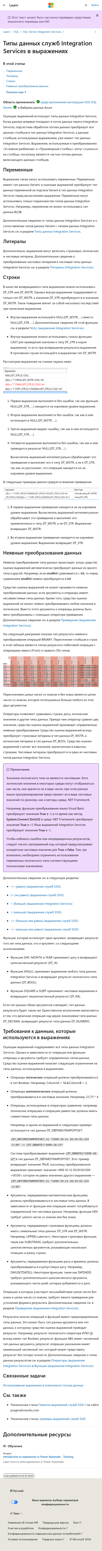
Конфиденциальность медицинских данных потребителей (44, 1533)
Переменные (14, 71)
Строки (10, 81)
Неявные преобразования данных (27, 86)
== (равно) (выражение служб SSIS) (36, 886)
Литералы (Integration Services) (71, 267)
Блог (76, 1522)
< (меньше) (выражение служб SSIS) (36, 912)
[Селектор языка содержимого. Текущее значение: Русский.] (17, 1491)
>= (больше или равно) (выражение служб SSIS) (44, 921)
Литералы (12, 76)
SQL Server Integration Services (42, 32)
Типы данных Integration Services (57, 231)
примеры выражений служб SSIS (63, 1419)
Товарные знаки (52, 1539)
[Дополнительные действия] (95, 32)
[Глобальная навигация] (4, 5)
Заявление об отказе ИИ (23, 1522)
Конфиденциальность (51, 1528)
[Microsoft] (51, 5)
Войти (95, 5)
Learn (6, 32)
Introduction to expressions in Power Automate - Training (38, 1456)
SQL (16, 32)
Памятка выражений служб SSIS (61, 1405)
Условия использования (22, 1539)
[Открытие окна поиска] (86, 5)
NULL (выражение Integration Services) (57, 328)
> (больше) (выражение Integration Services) (41, 903)
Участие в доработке (21, 1528)
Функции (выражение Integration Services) (63, 1366)
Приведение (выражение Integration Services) (46, 1308)
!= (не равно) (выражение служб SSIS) (37, 895)
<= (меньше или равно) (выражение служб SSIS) (45, 929)
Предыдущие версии (56, 1522)
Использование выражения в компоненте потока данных (43, 1385)
